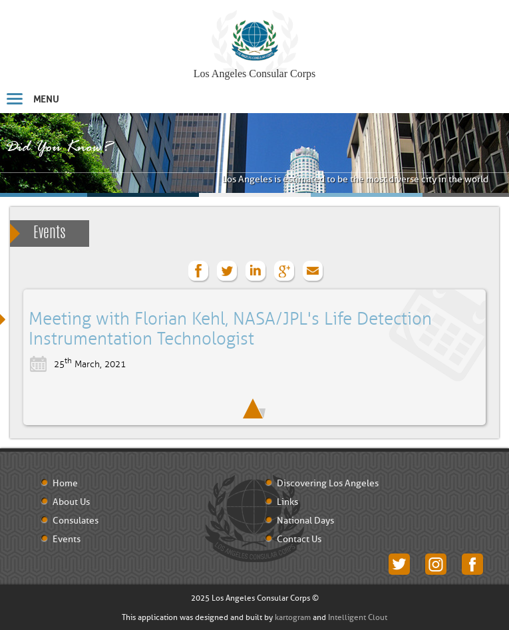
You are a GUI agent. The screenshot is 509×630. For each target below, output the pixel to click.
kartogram (293, 617)
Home (65, 483)
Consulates (75, 521)
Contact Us (299, 539)
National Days (305, 521)
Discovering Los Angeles (328, 483)
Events (49, 233)
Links (287, 502)
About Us (71, 502)
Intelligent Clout (357, 617)
